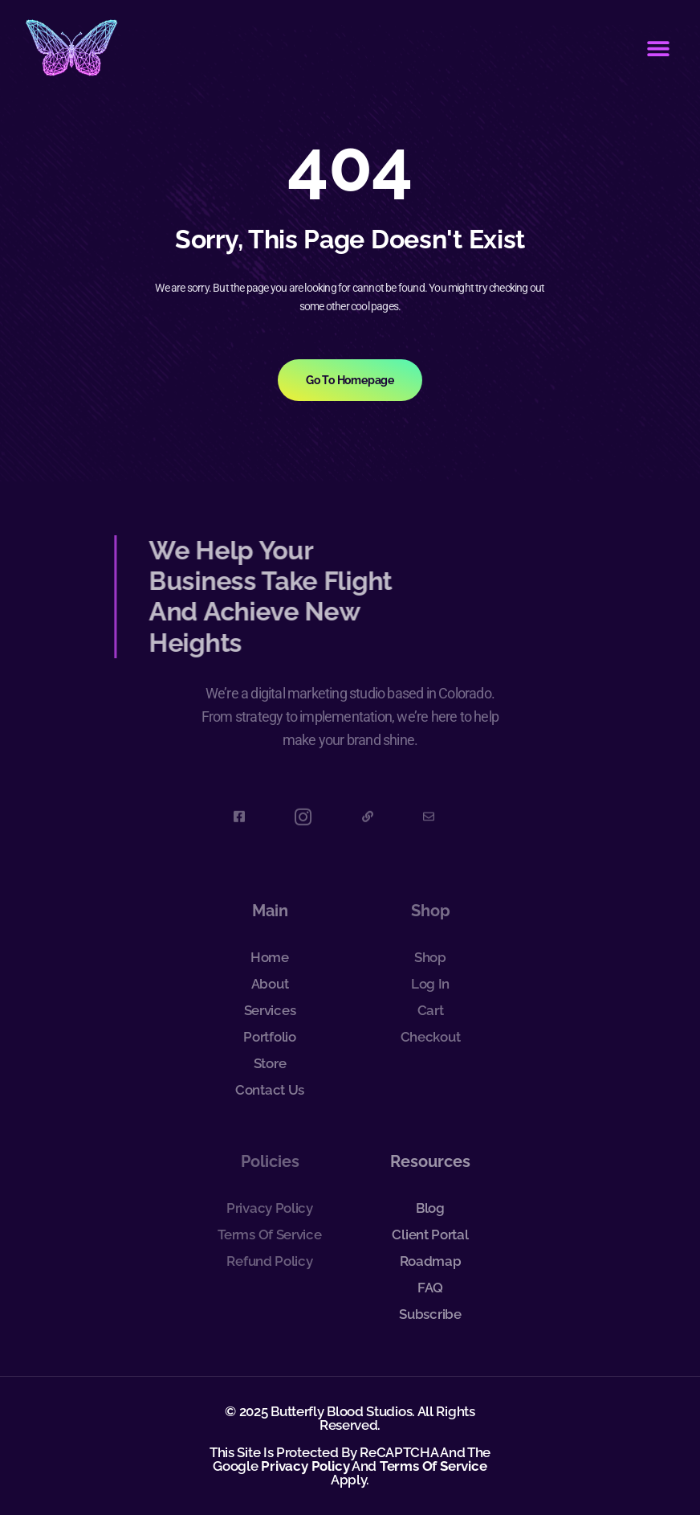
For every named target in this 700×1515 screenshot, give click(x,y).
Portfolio (269, 1037)
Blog (430, 1208)
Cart (430, 1010)
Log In (430, 984)
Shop (430, 957)
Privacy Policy (269, 1208)
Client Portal (430, 1234)
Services (270, 1010)
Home (269, 957)
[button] (658, 49)
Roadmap (431, 1261)
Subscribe (430, 1314)
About (270, 984)
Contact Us (269, 1090)
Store (270, 1063)
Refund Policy (269, 1261)
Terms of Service (269, 1234)
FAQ (430, 1288)
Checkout (431, 1037)
